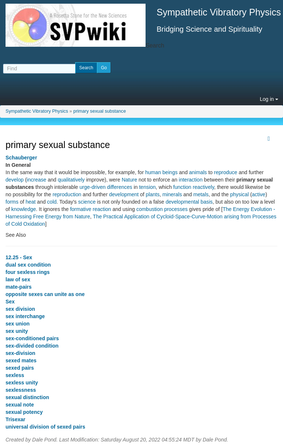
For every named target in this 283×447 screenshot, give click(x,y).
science (86, 202)
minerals (172, 194)
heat (30, 202)
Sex (10, 302)
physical (239, 194)
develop (15, 180)
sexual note (20, 405)
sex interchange (25, 316)
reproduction (67, 194)
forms (12, 202)
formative (80, 209)
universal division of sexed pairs (45, 427)
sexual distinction (27, 397)
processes (176, 209)
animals (198, 172)
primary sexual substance (99, 111)
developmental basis (189, 202)
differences (119, 187)
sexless (15, 375)
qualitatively (71, 180)
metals (201, 194)
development (124, 194)
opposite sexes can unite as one (45, 294)
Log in (269, 99)
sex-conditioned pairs (32, 338)
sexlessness (21, 390)
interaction (191, 180)
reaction (102, 209)
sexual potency (24, 412)
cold (52, 202)
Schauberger (21, 158)
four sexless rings (28, 272)
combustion (149, 209)
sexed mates (21, 360)
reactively (203, 187)
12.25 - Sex (19, 257)
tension (147, 187)
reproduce (225, 172)
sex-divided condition (32, 346)
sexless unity (22, 383)
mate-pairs (19, 287)
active (259, 194)
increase (36, 180)
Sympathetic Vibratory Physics (37, 111)
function (182, 187)
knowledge (23, 209)
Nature (129, 180)
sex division (20, 309)
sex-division (20, 353)
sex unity (17, 331)
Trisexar (15, 419)
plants (153, 194)
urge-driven (93, 187)
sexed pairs (20, 368)
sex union (17, 324)
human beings (161, 172)
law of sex (18, 279)
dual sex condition (28, 265)
